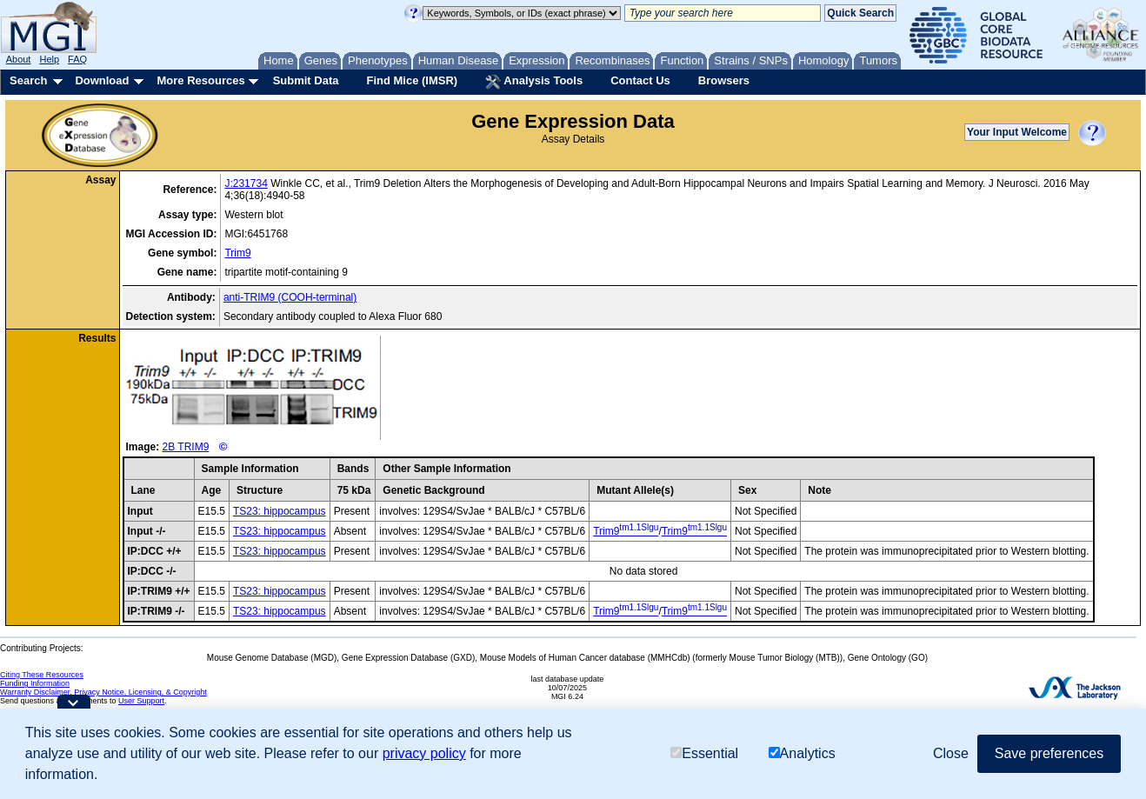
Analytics (802, 753)
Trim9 (237, 253)
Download (102, 80)
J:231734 (245, 183)
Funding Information (35, 683)
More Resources (200, 80)
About (18, 59)
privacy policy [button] (424, 753)
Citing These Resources (41, 674)
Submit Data (306, 80)
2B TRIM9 (186, 447)
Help (49, 59)
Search (28, 80)
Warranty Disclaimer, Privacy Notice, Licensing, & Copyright (103, 692)
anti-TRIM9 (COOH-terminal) (289, 297)
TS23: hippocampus (279, 511)
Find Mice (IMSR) (411, 80)
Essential (704, 753)
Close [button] (951, 753)
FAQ (77, 59)
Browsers (724, 80)
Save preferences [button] (1049, 753)
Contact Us (640, 80)
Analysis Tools (534, 82)
